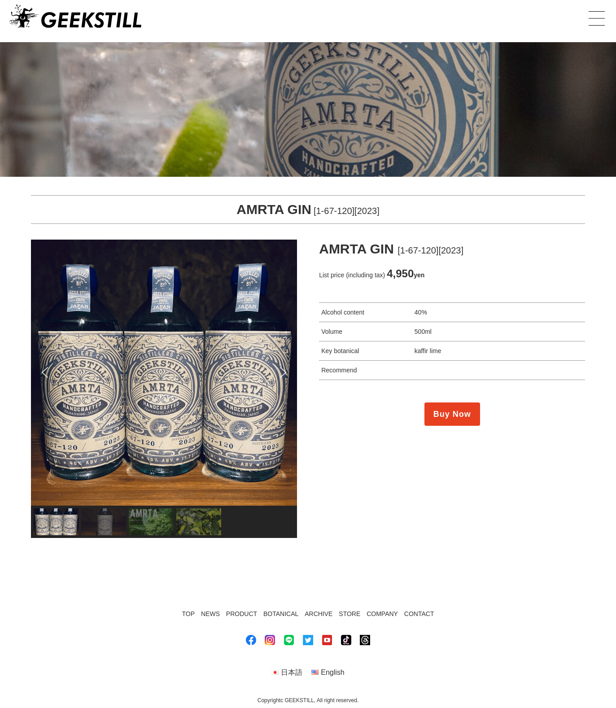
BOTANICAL (280, 613)
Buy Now (452, 414)
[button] (45, 372)
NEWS (210, 613)
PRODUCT (241, 613)
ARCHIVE (318, 613)
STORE (349, 613)
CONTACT (419, 613)
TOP (188, 613)
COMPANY (382, 613)
